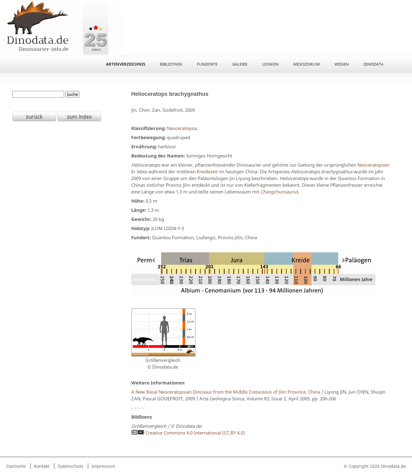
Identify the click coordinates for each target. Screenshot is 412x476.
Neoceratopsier (373, 165)
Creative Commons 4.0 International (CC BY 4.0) (188, 433)
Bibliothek (171, 64)
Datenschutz (70, 466)
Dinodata (373, 64)
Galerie (240, 64)
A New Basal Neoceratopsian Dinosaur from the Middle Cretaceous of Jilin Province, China (225, 392)
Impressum (103, 466)
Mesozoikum (306, 64)
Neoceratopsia (182, 128)
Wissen (341, 64)
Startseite (16, 466)
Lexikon (270, 64)
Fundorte (207, 64)
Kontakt (41, 466)
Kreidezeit (207, 171)
